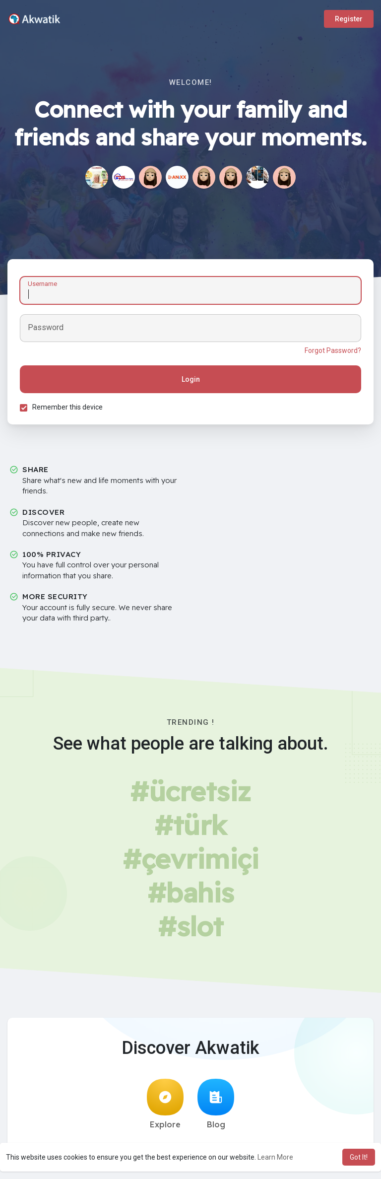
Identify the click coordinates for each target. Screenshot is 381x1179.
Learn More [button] (275, 1157)
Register (349, 19)
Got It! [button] (359, 1157)
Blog (215, 1104)
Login (191, 379)
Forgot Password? (333, 350)
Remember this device (67, 407)
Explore (165, 1104)
